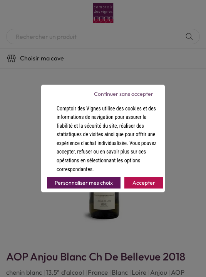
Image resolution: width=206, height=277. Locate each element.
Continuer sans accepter (123, 93)
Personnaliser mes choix (84, 182)
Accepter (143, 182)
